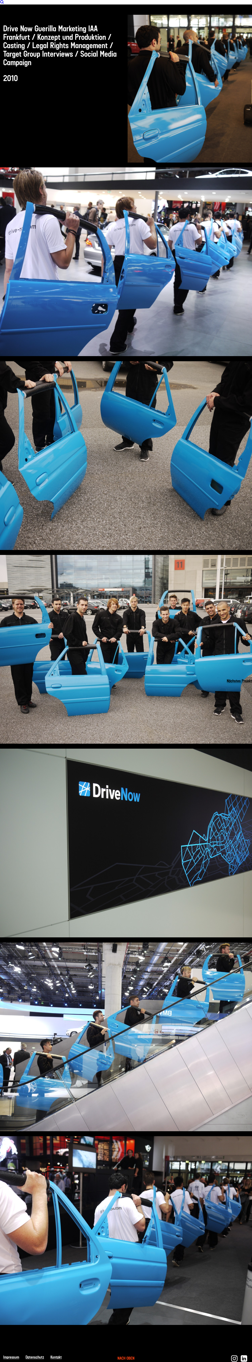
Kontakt (56, 1357)
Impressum (11, 1357)
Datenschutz (35, 1357)
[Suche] (2, 3)
